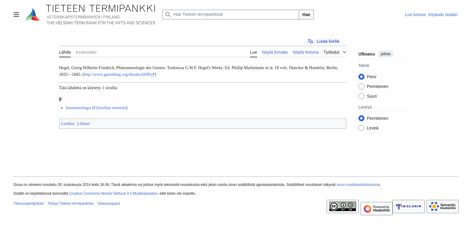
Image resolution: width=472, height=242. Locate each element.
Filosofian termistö (110, 108)
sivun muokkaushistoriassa (358, 185)
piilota (385, 54)
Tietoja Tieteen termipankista (70, 203)
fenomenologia (78, 108)
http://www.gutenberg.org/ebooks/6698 (117, 74)
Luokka (67, 123)
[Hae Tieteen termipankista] (230, 14)
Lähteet (83, 123)
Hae (306, 14)
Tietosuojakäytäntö (28, 203)
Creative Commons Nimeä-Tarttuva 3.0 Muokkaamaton (113, 193)
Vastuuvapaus (108, 203)
